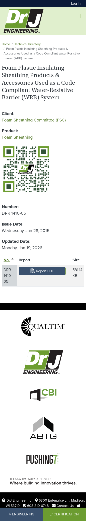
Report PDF (42, 271)
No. (9, 260)
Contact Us (65, 505)
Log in (76, 3)
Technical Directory (27, 44)
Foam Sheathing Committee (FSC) (34, 120)
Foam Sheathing (17, 137)
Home (6, 44)
